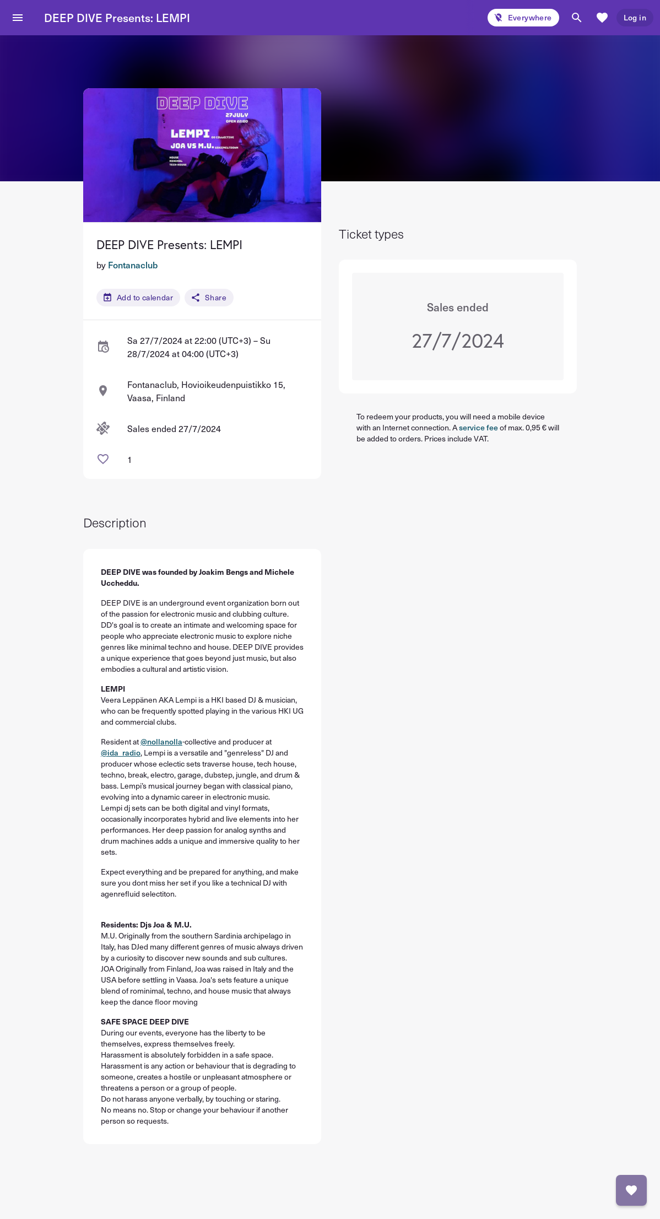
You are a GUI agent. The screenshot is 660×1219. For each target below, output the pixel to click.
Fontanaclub (133, 264)
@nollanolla (161, 741)
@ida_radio (120, 752)
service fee (478, 427)
